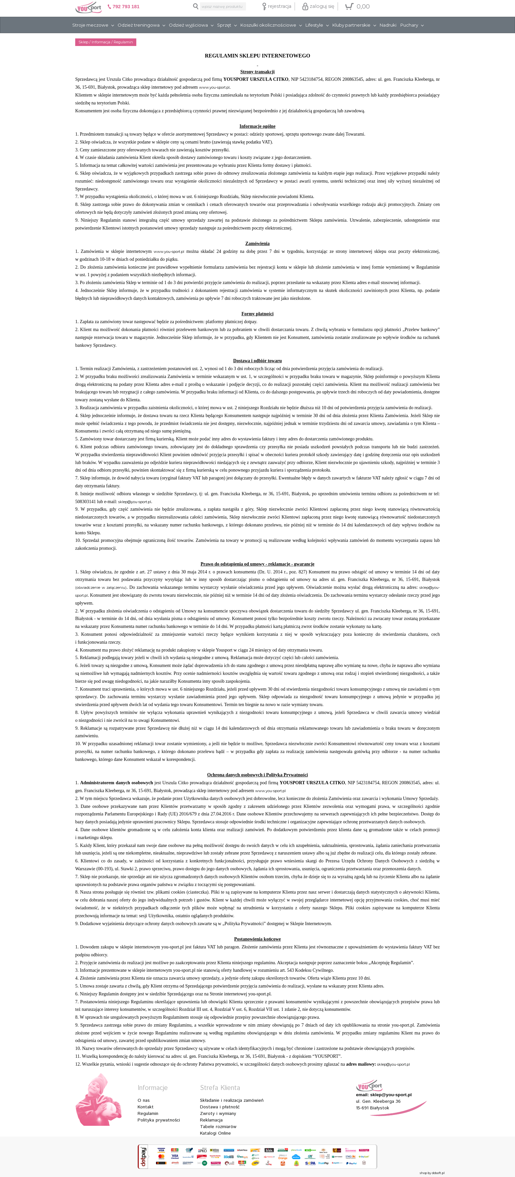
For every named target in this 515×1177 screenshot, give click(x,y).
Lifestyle (314, 25)
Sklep (83, 42)
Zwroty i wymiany (218, 1113)
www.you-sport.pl (214, 87)
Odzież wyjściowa (188, 25)
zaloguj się (318, 7)
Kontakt (146, 1107)
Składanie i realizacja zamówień (231, 1100)
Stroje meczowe (90, 25)
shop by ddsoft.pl (432, 1173)
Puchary (409, 25)
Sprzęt (224, 25)
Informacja (101, 42)
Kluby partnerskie (351, 25)
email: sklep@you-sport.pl (384, 1094)
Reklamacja (211, 1120)
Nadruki (388, 25)
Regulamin (148, 1113)
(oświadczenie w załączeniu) (100, 587)
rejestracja (276, 7)
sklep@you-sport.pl (134, 502)
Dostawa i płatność (220, 1107)
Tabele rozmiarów (218, 1126)
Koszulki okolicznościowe (268, 25)
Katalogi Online (215, 1133)
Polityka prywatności (159, 1120)
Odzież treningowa (139, 25)
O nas (144, 1100)
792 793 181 (123, 6)
